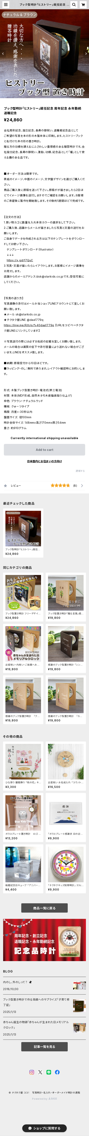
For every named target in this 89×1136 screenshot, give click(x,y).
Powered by (44, 1098)
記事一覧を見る (44, 1047)
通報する (80, 470)
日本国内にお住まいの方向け (44, 461)
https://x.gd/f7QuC (20, 260)
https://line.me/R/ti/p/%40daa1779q (29, 325)
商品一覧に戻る (44, 908)
